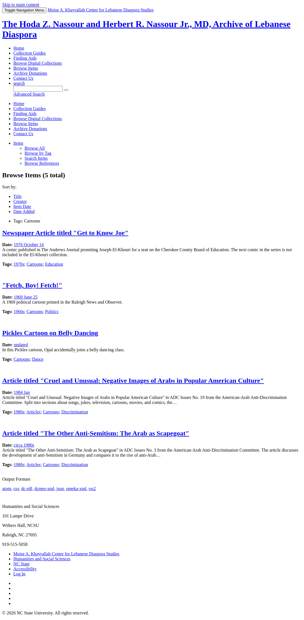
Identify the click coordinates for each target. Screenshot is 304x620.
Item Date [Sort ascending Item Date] (22, 206)
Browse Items (25, 68)
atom (6, 488)
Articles (33, 412)
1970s (19, 264)
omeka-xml (76, 488)
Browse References (42, 163)
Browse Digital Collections (37, 63)
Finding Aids (25, 58)
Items (18, 143)
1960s (19, 311)
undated (21, 344)
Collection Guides (29, 53)
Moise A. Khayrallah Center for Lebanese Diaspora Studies (66, 553)
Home (18, 48)
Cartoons (34, 264)
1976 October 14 (29, 244)
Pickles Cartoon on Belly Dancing (50, 332)
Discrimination (74, 412)
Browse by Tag (38, 153)
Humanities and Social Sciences (41, 558)
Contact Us (23, 78)
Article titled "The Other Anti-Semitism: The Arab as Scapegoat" (95, 433)
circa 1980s (24, 445)
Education (54, 264)
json (60, 488)
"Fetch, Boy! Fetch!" (32, 285)
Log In (19, 573)
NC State (21, 563)
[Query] (38, 89)
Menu (24, 10)
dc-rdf (26, 488)
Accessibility (25, 568)
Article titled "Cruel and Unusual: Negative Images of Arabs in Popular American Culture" (133, 380)
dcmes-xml (44, 488)
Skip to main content (20, 4)
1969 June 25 (25, 297)
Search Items (36, 158)
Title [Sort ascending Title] (17, 196)
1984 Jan (22, 392)
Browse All (35, 148)
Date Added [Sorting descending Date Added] (24, 211)
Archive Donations (30, 73)
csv (16, 488)
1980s (19, 412)
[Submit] (66, 90)
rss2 (92, 488)
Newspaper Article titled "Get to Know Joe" (65, 232)
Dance (37, 359)
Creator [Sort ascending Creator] (20, 201)
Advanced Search (29, 94)
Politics (52, 311)
